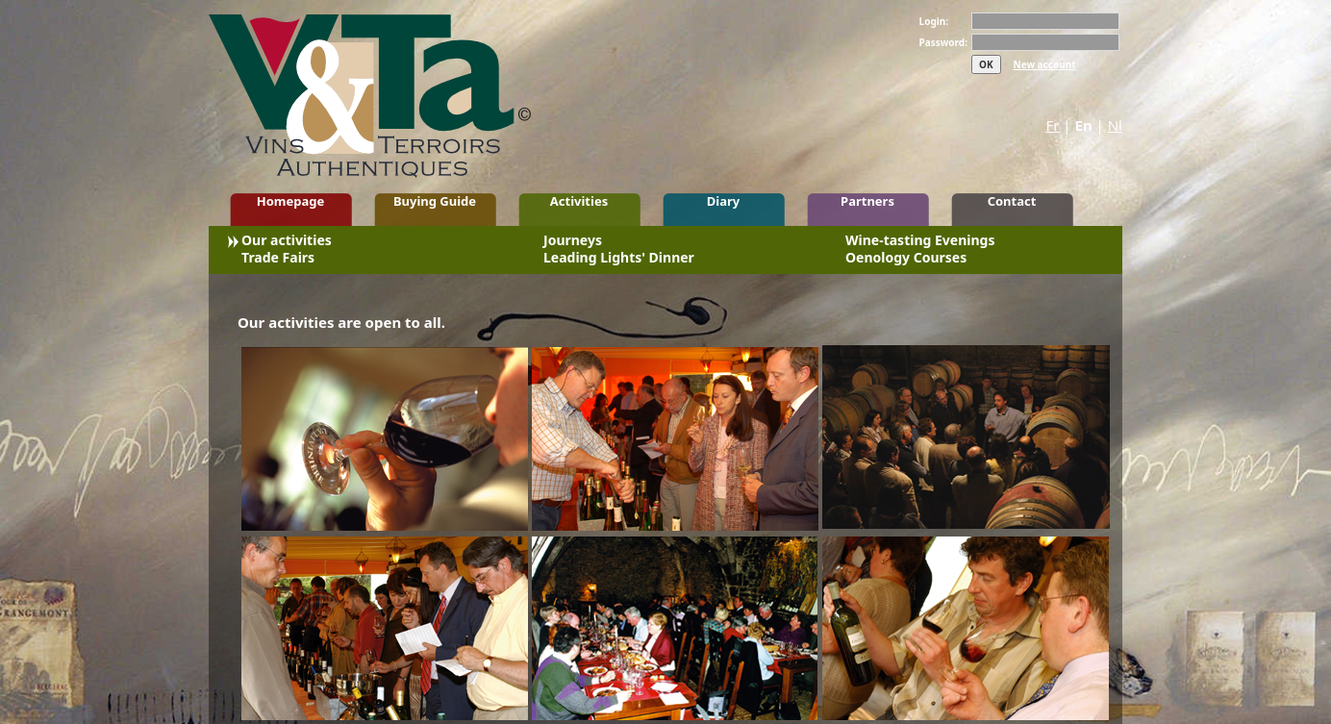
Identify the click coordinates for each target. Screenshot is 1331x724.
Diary (723, 201)
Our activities (286, 242)
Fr (1052, 125)
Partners (867, 201)
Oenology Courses (906, 259)
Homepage (291, 201)
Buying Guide (434, 201)
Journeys (572, 242)
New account (1045, 64)
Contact (1012, 201)
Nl (1115, 125)
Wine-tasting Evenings (919, 242)
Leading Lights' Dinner (618, 259)
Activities (579, 201)
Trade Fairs (277, 259)
